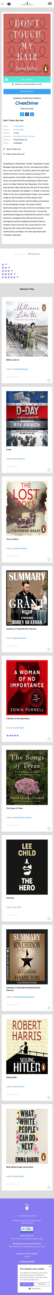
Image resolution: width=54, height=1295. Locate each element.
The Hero (10, 898)
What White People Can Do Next (19, 1167)
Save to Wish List (11, 149)
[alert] (35, 1279)
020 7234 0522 (15, 1247)
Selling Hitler (11, 1077)
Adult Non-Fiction (20, 136)
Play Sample (27, 80)
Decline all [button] (42, 1284)
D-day (8, 450)
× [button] (50, 1266)
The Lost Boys (12, 539)
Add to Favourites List (13, 154)
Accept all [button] (27, 1284)
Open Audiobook (27, 91)
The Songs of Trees (14, 808)
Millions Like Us (12, 360)
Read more (35, 1280)
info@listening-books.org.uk (33, 1239)
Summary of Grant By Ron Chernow (21, 629)
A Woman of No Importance (18, 719)
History (32, 136)
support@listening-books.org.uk (33, 1247)
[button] (50, 3)
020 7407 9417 (16, 1239)
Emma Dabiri (18, 126)
